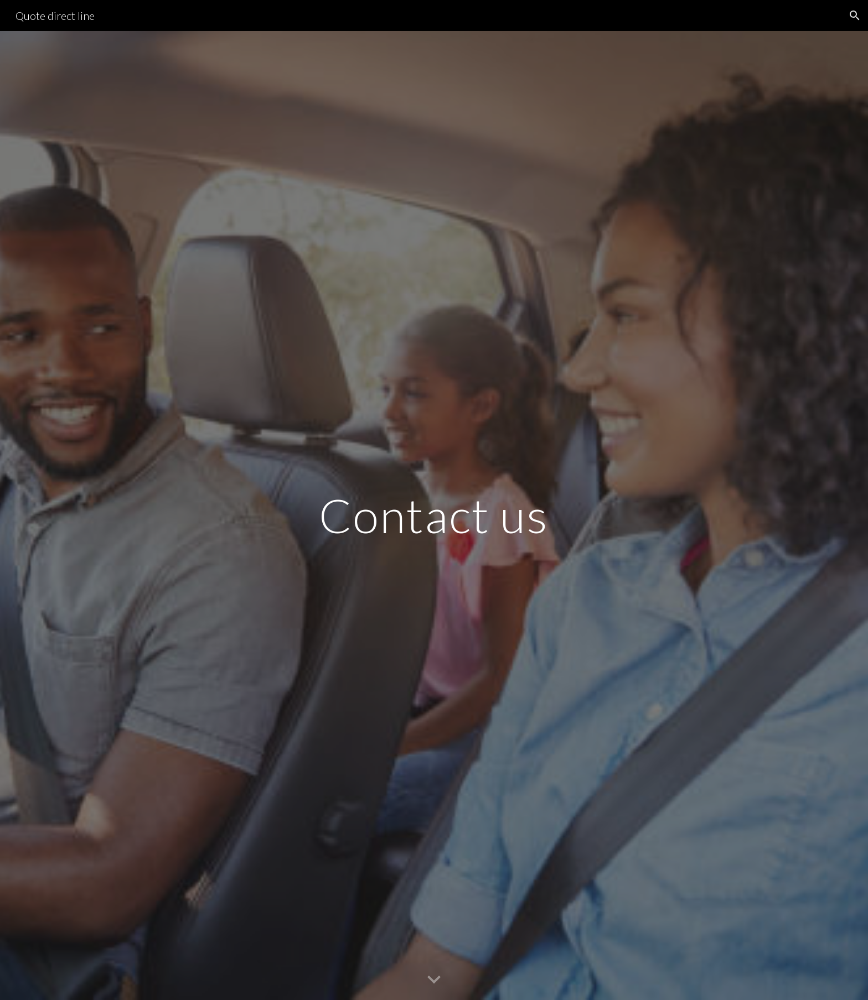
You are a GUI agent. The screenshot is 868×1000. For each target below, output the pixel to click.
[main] (434, 515)
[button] (854, 15)
